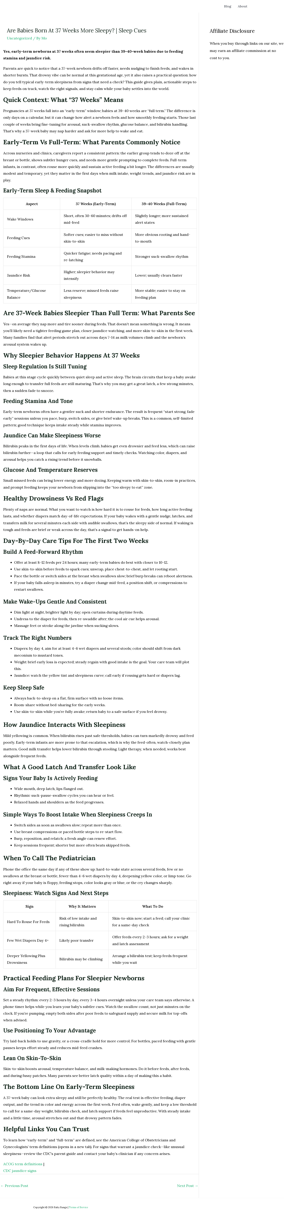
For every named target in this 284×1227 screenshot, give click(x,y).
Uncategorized (19, 38)
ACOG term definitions (22, 1164)
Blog (228, 6)
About (243, 6)
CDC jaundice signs (19, 1170)
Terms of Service (78, 1207)
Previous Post (14, 1185)
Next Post (187, 1185)
